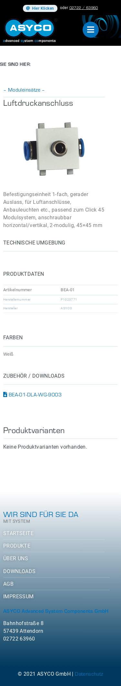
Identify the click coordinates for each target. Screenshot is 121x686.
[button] (40, 8)
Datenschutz (89, 673)
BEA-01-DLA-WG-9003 (32, 394)
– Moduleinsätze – (24, 89)
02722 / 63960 (83, 7)
